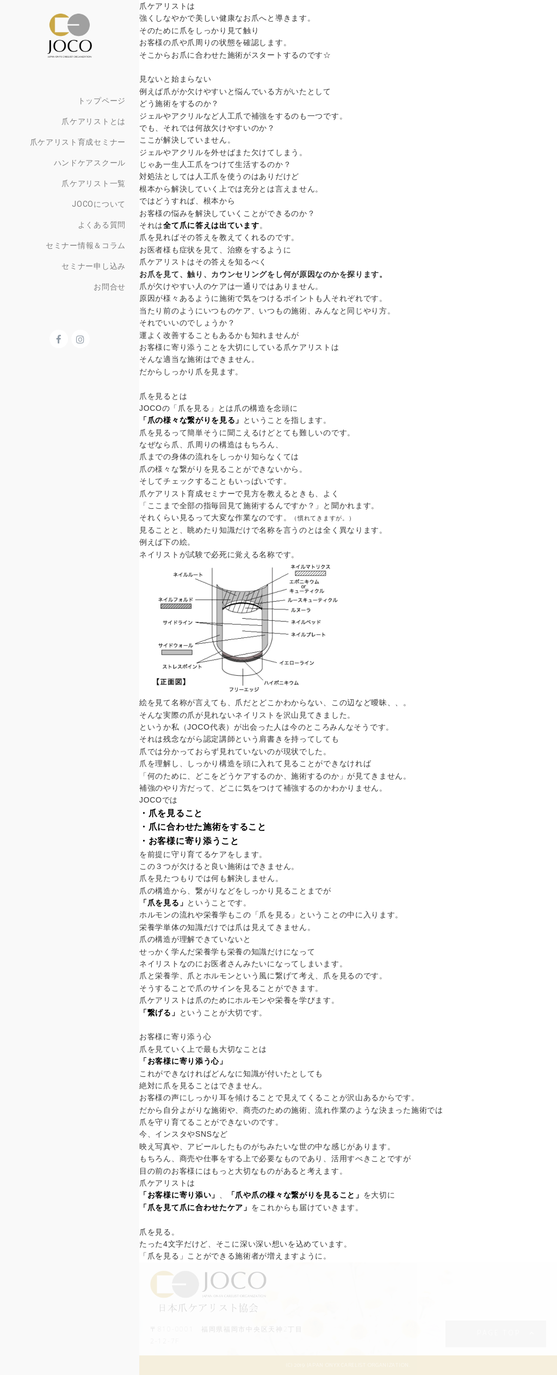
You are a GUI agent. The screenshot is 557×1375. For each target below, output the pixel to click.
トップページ (102, 100)
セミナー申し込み (93, 266)
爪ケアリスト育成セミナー (78, 142)
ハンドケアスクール (90, 162)
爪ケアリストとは (93, 121)
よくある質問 (102, 224)
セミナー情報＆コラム (86, 245)
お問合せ (110, 286)
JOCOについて (99, 204)
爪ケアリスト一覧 (93, 183)
